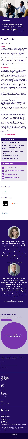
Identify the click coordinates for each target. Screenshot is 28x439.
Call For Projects (3, 376)
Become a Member (6, 320)
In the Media (3, 399)
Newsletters (2, 391)
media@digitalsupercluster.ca (5, 419)
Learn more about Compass (11, 174)
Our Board (2, 386)
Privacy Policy (14, 437)
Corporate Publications (4, 394)
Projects (2, 404)
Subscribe (4, 367)
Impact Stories (3, 392)
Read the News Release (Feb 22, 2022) (13, 167)
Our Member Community (5, 378)
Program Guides (3, 393)
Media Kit (2, 401)
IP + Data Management (4, 377)
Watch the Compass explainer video (12, 177)
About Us (2, 384)
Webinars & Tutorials (4, 390)
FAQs (1, 380)
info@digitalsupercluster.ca (5, 416)
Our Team (2, 385)
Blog (1, 400)
